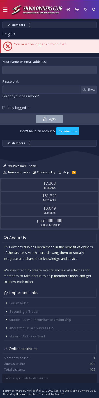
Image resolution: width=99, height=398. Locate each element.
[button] (5, 9)
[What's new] (85, 10)
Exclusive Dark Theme (20, 166)
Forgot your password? (20, 96)
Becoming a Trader (24, 311)
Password (10, 81)
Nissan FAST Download (27, 336)
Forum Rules (19, 303)
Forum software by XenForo (36, 390)
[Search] (94, 10)
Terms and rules (19, 172)
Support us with (40, 319)
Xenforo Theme (46, 394)
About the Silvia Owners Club (31, 328)
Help (66, 172)
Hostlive (21, 394)
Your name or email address (24, 61)
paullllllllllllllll (49, 220)
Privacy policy (46, 172)
